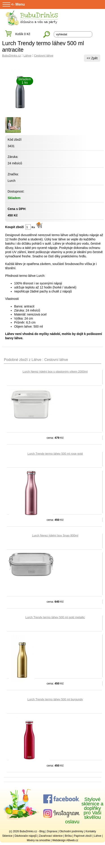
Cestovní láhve (43, 55)
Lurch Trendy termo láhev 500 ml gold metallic (55, 617)
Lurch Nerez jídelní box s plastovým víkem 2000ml (55, 371)
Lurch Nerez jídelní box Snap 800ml (55, 535)
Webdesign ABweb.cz (65, 840)
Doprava (52, 831)
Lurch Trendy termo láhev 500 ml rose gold (55, 453)
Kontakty (91, 831)
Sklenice (7, 835)
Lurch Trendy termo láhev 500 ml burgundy (55, 699)
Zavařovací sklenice (51, 835)
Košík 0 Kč (22, 34)
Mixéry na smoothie (38, 840)
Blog (42, 831)
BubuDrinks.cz (11, 55)
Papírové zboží (83, 835)
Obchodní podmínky (71, 831)
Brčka (68, 835)
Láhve (27, 55)
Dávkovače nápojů (26, 835)
